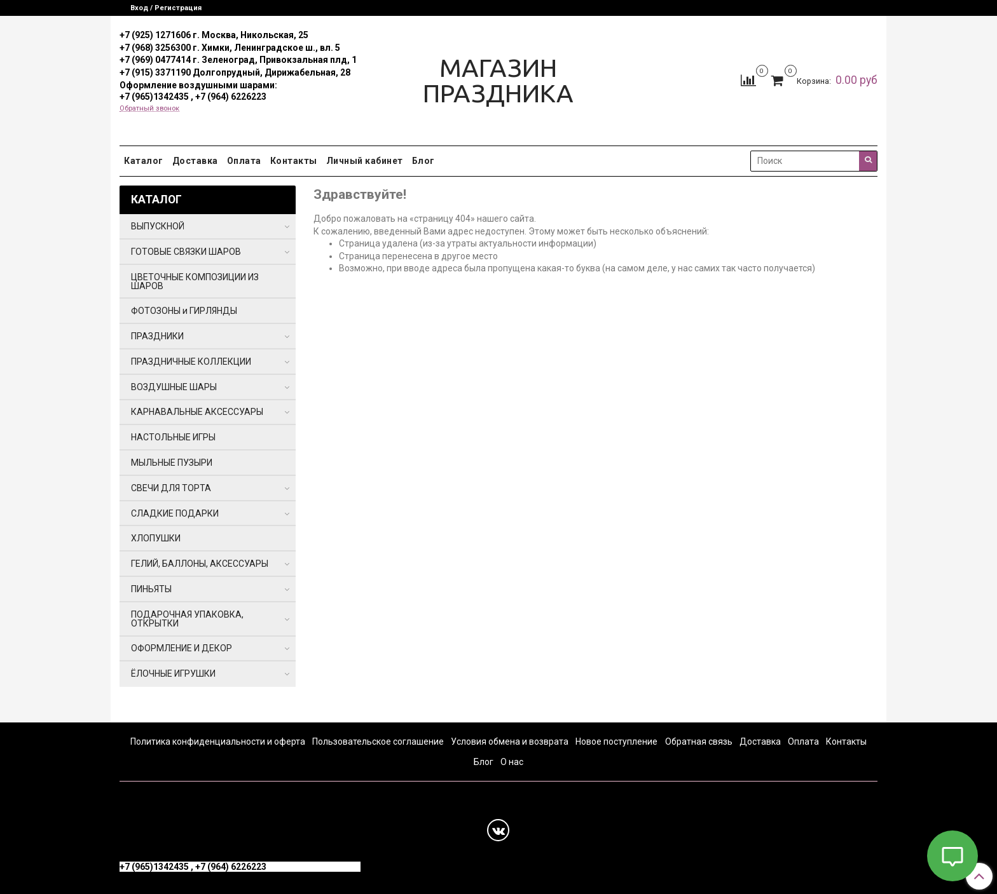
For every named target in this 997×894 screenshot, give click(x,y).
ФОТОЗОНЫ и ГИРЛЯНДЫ (184, 311)
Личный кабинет (364, 161)
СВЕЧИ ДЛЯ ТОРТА (171, 488)
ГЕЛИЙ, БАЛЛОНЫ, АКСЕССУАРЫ (199, 564)
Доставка (195, 161)
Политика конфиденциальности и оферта (217, 741)
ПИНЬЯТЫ (151, 589)
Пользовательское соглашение (378, 741)
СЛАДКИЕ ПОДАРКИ (175, 513)
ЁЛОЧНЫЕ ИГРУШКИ (173, 673)
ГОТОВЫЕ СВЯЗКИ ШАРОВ (186, 252)
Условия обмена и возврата (509, 741)
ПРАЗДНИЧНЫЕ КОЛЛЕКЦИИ (191, 361)
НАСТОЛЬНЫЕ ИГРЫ (173, 437)
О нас (511, 762)
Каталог (143, 161)
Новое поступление (616, 741)
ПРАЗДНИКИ (157, 336)
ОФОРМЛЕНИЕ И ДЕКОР (181, 648)
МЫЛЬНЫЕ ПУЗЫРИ (171, 462)
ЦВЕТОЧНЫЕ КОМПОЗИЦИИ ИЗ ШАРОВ (195, 281)
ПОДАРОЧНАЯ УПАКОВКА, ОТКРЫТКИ (187, 618)
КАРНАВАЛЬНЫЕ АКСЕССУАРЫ (197, 412)
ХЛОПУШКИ (156, 538)
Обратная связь (698, 741)
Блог (423, 161)
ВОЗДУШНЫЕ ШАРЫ (174, 387)
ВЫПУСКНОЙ (157, 226)
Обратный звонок (149, 108)
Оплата (244, 161)
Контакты (293, 161)
